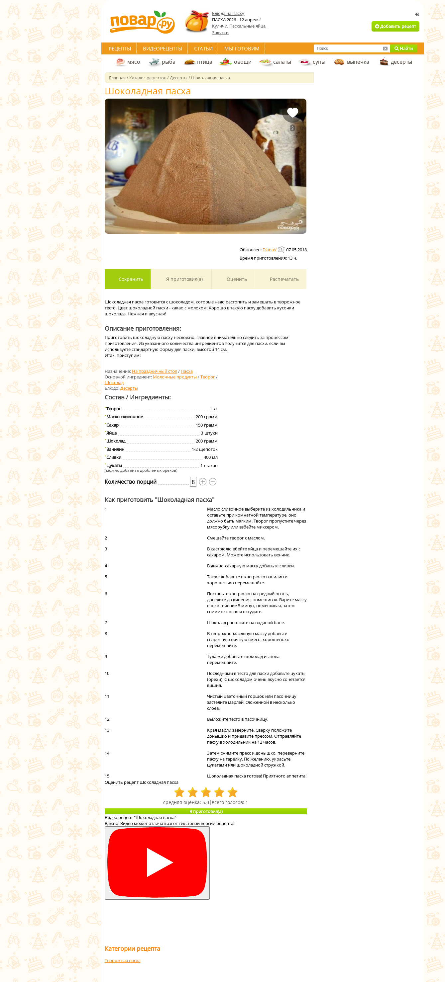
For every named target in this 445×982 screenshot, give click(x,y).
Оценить (236, 279)
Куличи (219, 26)
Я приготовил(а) (184, 279)
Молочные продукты (175, 377)
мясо (133, 61)
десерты (401, 61)
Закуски (220, 33)
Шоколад (114, 382)
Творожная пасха (123, 960)
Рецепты (120, 48)
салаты (282, 61)
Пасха (187, 371)
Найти (403, 48)
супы (319, 61)
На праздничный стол (154, 371)
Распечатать (284, 279)
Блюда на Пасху (228, 13)
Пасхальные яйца (247, 26)
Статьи (203, 48)
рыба (168, 61)
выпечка (358, 61)
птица (204, 61)
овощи (243, 61)
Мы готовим (242, 48)
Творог (207, 377)
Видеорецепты (162, 48)
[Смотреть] (157, 863)
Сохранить (130, 279)
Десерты (129, 388)
